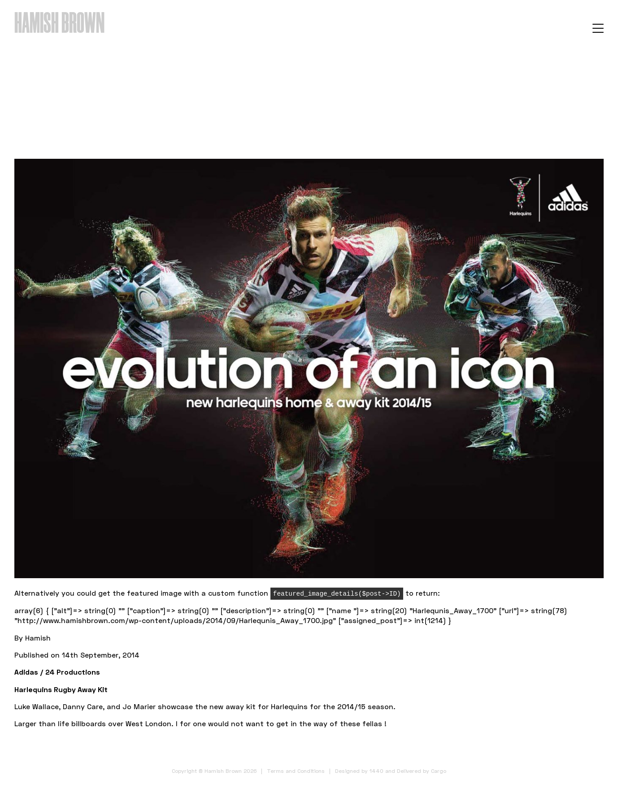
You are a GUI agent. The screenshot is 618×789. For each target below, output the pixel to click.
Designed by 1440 (359, 770)
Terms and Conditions (296, 770)
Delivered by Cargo (421, 770)
